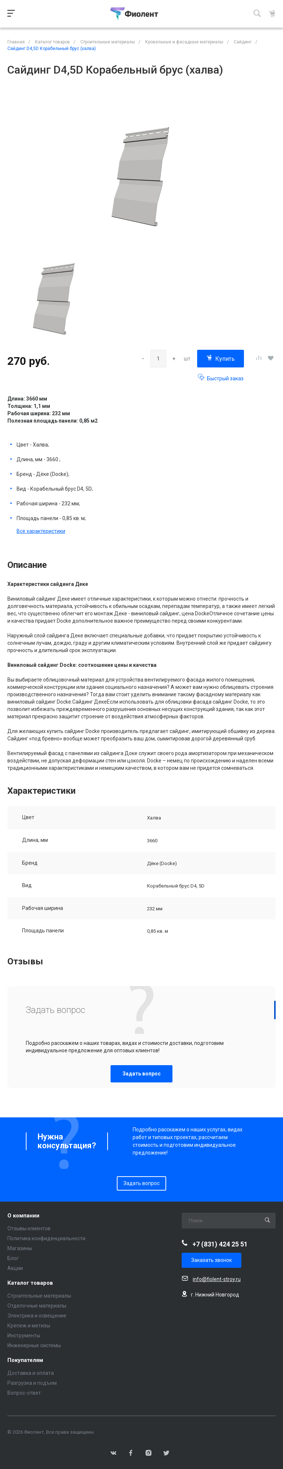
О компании (23, 1216)
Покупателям (25, 1360)
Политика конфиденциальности (46, 1238)
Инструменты (23, 1335)
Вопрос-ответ (24, 1393)
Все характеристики (41, 531)
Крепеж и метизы (28, 1325)
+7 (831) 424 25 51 (220, 1244)
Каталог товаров (30, 1283)
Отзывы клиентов (28, 1228)
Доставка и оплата (30, 1373)
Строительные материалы (39, 1296)
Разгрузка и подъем (32, 1383)
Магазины (19, 1248)
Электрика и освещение (36, 1316)
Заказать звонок (211, 1260)
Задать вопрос (141, 1074)
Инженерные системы (34, 1345)
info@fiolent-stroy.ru (217, 1279)
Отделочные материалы (36, 1306)
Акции (15, 1268)
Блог (13, 1258)
